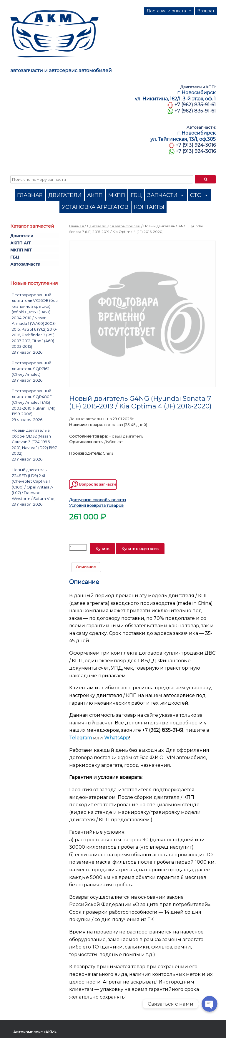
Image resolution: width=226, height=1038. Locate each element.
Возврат (206, 11)
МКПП (116, 195)
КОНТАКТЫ (149, 207)
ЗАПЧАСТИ (166, 195)
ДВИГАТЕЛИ (65, 195)
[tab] (86, 567)
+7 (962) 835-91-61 (195, 104)
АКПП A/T (20, 242)
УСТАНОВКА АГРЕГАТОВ (95, 207)
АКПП (95, 195)
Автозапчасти (25, 263)
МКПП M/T (21, 249)
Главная (76, 226)
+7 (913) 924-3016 (196, 145)
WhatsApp (116, 738)
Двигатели (21, 235)
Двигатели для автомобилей (113, 226)
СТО (199, 195)
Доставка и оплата (169, 11)
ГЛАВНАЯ (30, 195)
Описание (86, 566)
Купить (102, 548)
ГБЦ (136, 195)
